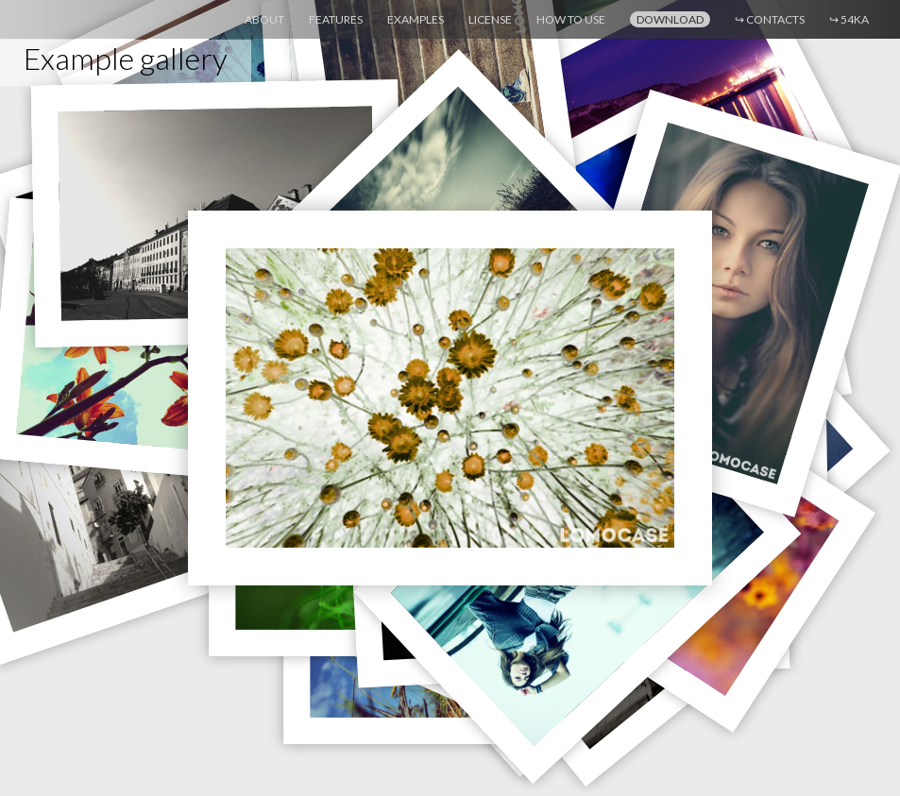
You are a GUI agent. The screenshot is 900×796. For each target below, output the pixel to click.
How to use (570, 19)
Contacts (770, 19)
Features (336, 19)
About (264, 19)
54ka (849, 19)
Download (670, 19)
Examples (415, 19)
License (490, 19)
